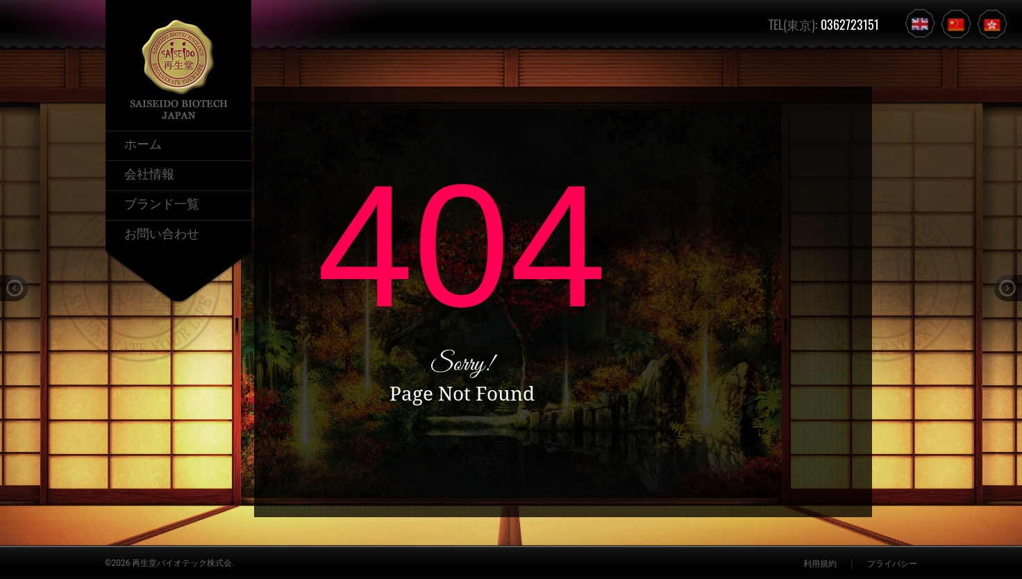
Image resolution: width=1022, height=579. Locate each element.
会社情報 (149, 173)
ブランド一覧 (161, 203)
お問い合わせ (161, 233)
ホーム (143, 143)
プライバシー (892, 564)
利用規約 (820, 564)
